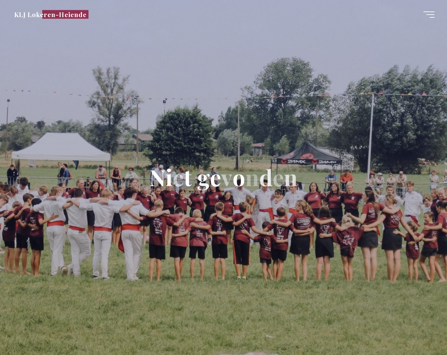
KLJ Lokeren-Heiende (50, 14)
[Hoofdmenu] (429, 14)
